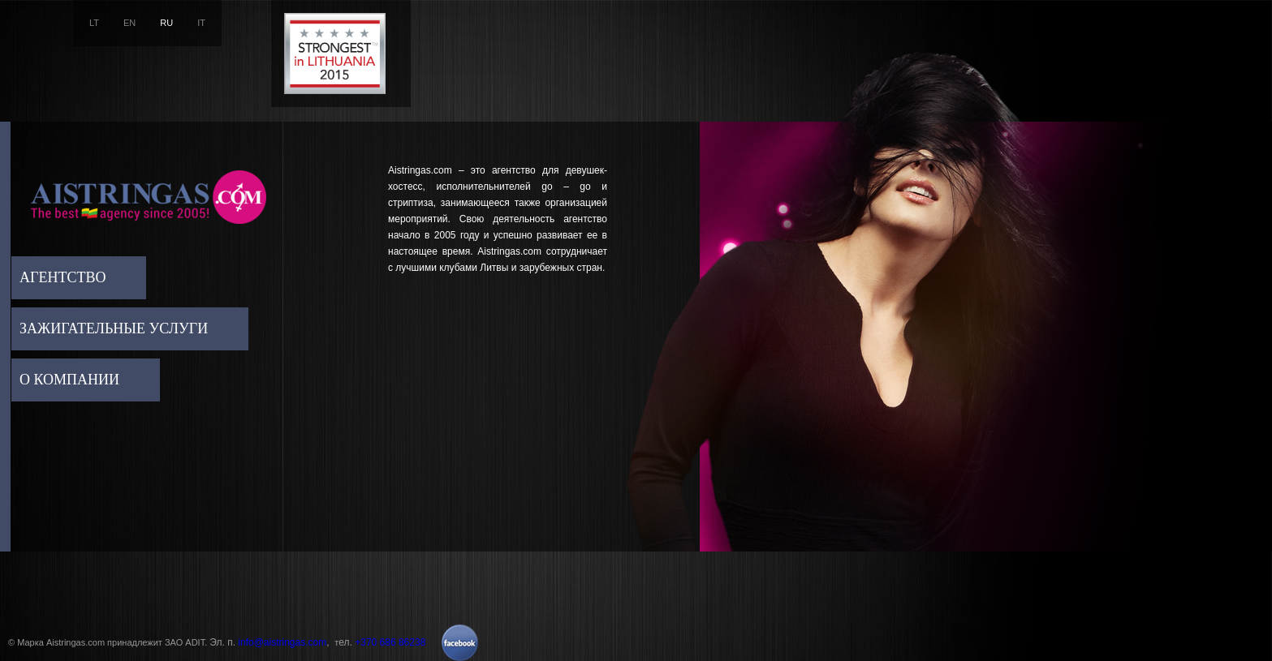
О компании (69, 379)
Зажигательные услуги (113, 328)
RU (166, 23)
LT (94, 23)
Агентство (62, 277)
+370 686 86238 (390, 642)
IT (201, 23)
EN (129, 23)
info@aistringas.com (282, 642)
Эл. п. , (271, 642)
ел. (381, 642)
